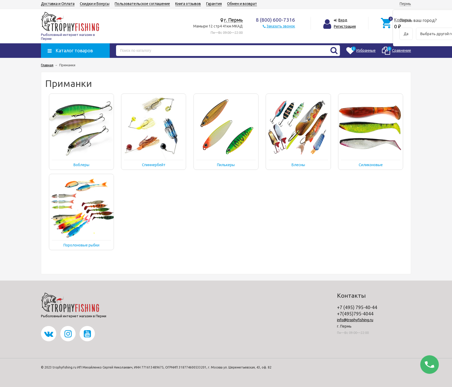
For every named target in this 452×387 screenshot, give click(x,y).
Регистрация (345, 26)
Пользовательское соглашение (142, 4)
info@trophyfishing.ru (355, 320)
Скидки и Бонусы (94, 4)
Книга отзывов (188, 4)
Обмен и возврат (242, 4)
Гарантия (214, 4)
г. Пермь (233, 19)
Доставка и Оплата (58, 4)
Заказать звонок (280, 26)
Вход (342, 20)
